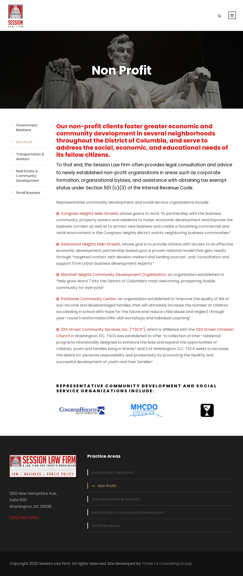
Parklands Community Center (88, 299)
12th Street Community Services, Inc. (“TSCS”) (103, 329)
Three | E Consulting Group (167, 563)
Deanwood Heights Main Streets (90, 244)
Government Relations (26, 127)
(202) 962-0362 (23, 517)
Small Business (28, 192)
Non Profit (24, 142)
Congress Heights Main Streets (87, 213)
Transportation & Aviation (116, 499)
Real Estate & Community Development (27, 176)
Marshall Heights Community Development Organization (113, 274)
